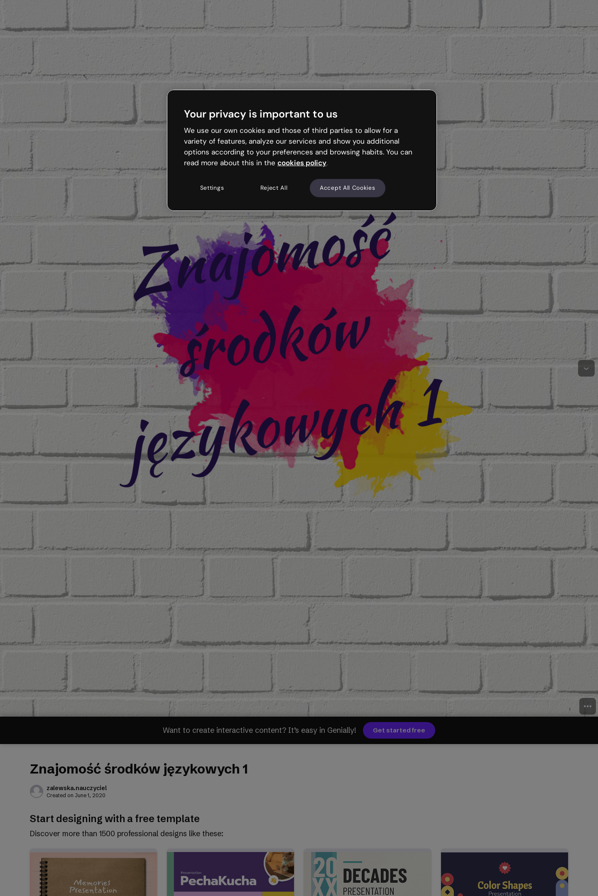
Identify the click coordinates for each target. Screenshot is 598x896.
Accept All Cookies (347, 187)
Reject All (274, 187)
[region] (302, 150)
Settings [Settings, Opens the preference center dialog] (212, 187)
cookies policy (301, 162)
